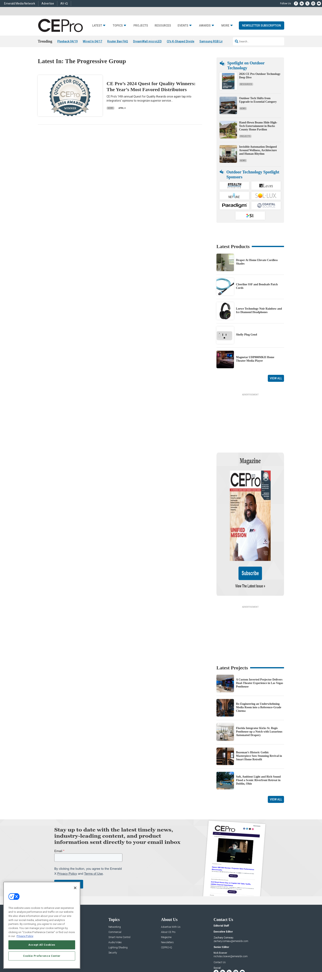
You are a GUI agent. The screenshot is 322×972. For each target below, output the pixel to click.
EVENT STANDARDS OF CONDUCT (186, 956)
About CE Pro (168, 892)
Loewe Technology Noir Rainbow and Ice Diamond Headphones (259, 310)
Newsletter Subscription (261, 25)
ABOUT (106, 956)
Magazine (166, 897)
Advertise (47, 3)
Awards (205, 25)
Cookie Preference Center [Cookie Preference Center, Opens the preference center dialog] (42, 955)
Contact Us (220, 922)
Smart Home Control (119, 897)
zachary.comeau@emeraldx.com (231, 901)
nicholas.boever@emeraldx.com (231, 916)
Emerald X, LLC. (254, 949)
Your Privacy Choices (222, 956)
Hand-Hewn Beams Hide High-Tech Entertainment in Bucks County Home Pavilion (258, 126)
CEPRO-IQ (166, 908)
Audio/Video (115, 902)
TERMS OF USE (252, 956)
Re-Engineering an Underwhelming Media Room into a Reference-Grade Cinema (258, 668)
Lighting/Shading (118, 908)
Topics (118, 25)
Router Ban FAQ (117, 41)
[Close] (75, 887)
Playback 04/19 (67, 41)
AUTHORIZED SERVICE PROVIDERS (145, 956)
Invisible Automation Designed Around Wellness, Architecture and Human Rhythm (258, 150)
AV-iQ (64, 3)
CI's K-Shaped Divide (180, 41)
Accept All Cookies (41, 944)
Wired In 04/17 (92, 41)
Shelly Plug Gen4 (246, 334)
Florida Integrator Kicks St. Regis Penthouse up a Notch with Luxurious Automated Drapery (259, 692)
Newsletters (167, 902)
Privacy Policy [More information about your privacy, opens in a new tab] (25, 936)
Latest (97, 25)
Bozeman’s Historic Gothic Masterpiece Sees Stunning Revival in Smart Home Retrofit (259, 716)
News (110, 108)
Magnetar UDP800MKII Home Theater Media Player (255, 359)
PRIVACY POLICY (272, 956)
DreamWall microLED (147, 41)
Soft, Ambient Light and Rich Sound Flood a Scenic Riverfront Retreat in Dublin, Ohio (258, 740)
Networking (114, 887)
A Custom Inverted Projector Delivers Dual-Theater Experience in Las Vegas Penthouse (259, 643)
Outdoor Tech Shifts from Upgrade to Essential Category (258, 100)
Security (112, 913)
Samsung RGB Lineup (213, 41)
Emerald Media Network (19, 3)
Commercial (114, 892)
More (225, 25)
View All (276, 378)
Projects (140, 25)
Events (183, 25)
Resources (163, 25)
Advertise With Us (171, 887)
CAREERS (118, 956)
